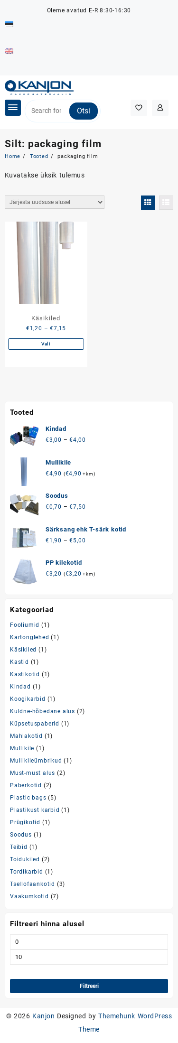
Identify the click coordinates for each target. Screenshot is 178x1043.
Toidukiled (25, 859)
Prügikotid (25, 822)
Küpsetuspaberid (34, 723)
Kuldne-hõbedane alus (42, 711)
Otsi (83, 110)
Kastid (19, 662)
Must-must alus (32, 773)
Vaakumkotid (29, 896)
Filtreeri (89, 986)
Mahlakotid (26, 736)
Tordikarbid (26, 871)
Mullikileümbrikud (36, 760)
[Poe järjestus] (54, 202)
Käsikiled (23, 649)
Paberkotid (26, 785)
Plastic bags (28, 797)
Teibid (19, 847)
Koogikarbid (28, 699)
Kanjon (43, 1016)
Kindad (20, 686)
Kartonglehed (29, 637)
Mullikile (22, 748)
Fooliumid (24, 625)
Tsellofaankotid (32, 884)
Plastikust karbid (35, 810)
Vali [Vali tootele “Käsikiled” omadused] (46, 343)
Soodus (21, 834)
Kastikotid (25, 674)
